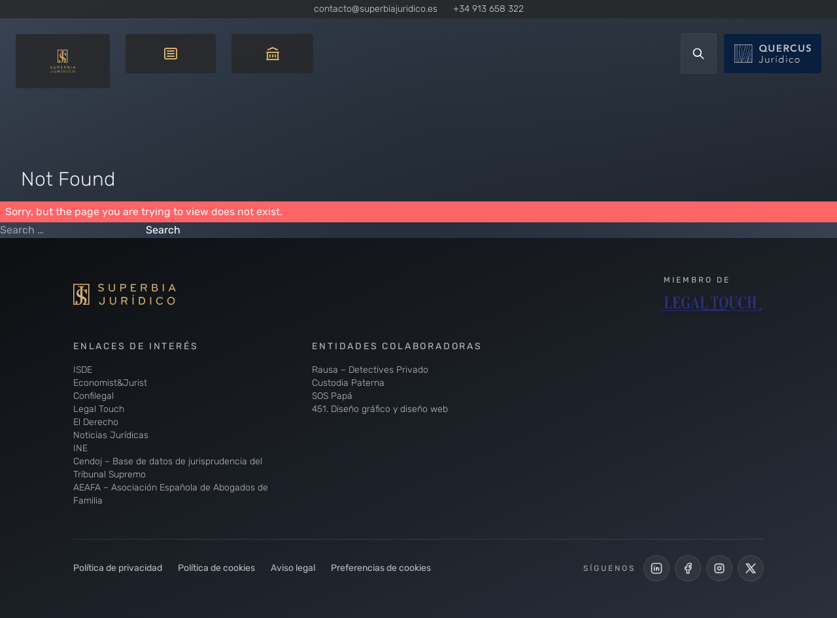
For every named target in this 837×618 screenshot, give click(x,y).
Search (163, 230)
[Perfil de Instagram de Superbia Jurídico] (719, 568)
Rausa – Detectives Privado (370, 369)
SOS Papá (332, 396)
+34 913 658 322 (488, 8)
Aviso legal (293, 568)
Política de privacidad (117, 568)
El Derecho (95, 422)
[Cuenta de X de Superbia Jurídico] (751, 568)
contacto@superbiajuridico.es (375, 8)
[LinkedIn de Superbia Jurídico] (656, 568)
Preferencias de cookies (381, 568)
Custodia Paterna (348, 382)
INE (80, 448)
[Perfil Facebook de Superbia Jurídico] (688, 568)
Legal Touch (98, 409)
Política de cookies (216, 568)
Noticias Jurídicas (110, 435)
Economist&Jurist (110, 382)
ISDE (82, 369)
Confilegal (93, 396)
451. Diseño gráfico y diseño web (380, 409)
